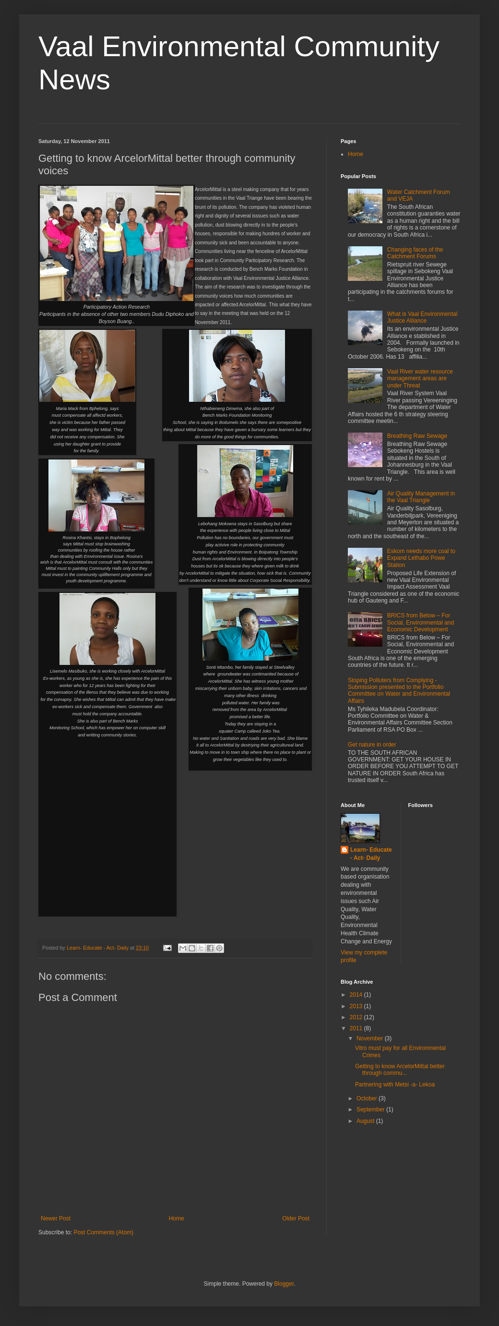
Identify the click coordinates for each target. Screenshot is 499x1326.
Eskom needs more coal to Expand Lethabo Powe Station (421, 558)
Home (176, 1218)
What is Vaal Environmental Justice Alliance (422, 317)
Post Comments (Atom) (103, 1232)
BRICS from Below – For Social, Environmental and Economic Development (420, 622)
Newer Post (56, 1218)
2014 (357, 994)
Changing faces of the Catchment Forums (415, 253)
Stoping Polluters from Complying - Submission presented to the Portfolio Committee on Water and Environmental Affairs (399, 690)
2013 (357, 1006)
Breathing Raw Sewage (417, 436)
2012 (357, 1017)
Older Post (295, 1218)
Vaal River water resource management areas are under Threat (420, 378)
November (370, 1038)
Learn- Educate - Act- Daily (371, 853)
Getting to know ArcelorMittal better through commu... (400, 1069)
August (366, 1121)
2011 (357, 1028)
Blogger (284, 1283)
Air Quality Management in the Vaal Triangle (421, 497)
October (367, 1098)
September (371, 1109)
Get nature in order (372, 744)
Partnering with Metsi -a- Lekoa (395, 1084)
